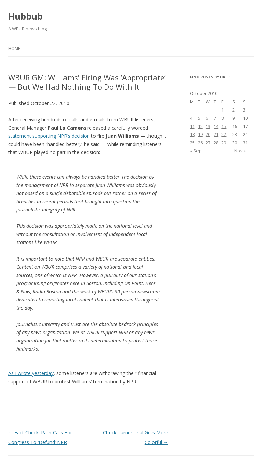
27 (208, 142)
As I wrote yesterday (31, 373)
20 (208, 134)
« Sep (196, 151)
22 (223, 134)
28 (216, 142)
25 (192, 142)
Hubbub (25, 16)
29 (223, 142)
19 (200, 134)
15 (223, 126)
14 (216, 126)
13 (208, 126)
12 (200, 126)
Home (14, 48)
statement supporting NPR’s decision (49, 136)
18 (192, 134)
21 (216, 134)
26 (200, 142)
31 (245, 142)
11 (192, 126)
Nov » (240, 151)
